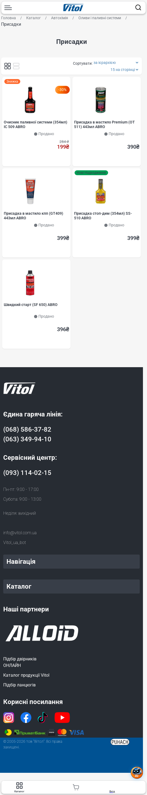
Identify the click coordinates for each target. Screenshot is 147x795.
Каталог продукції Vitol (26, 675)
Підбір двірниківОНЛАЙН (19, 663)
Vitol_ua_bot (14, 543)
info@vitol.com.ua (19, 533)
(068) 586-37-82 (27, 430)
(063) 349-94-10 (27, 440)
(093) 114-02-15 (27, 473)
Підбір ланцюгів (19, 685)
